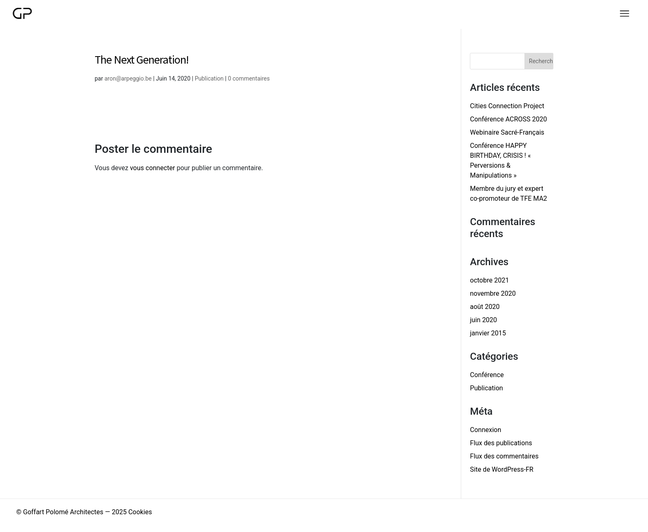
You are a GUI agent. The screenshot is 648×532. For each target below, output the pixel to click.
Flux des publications (501, 443)
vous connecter (152, 168)
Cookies (140, 512)
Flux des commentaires (504, 456)
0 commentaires (248, 78)
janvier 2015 (488, 333)
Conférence (487, 375)
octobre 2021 (489, 280)
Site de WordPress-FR (501, 469)
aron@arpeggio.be (128, 78)
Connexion (485, 430)
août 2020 (485, 307)
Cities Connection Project (507, 106)
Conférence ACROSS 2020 (508, 119)
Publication (209, 78)
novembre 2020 (493, 293)
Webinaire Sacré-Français (507, 132)
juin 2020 (483, 320)
